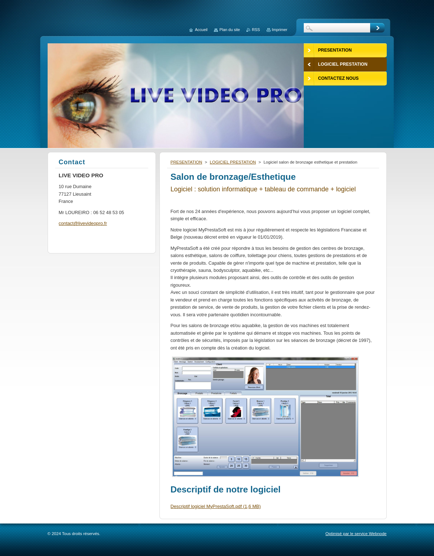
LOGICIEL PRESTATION (233, 162)
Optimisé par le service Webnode (355, 533)
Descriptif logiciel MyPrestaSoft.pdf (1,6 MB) (216, 506)
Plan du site (229, 29)
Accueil (201, 29)
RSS (256, 29)
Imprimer (280, 29)
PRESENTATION (186, 162)
